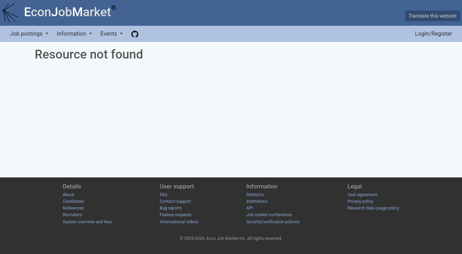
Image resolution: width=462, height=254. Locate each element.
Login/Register (433, 33)
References (73, 208)
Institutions (256, 201)
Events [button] (109, 33)
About (68, 194)
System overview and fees (87, 221)
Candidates (73, 201)
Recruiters (72, 214)
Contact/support (175, 201)
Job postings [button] (27, 33)
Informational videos (179, 221)
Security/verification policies (273, 221)
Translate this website (433, 16)
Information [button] (72, 33)
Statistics (255, 194)
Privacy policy (360, 201)
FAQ (163, 194)
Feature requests (175, 214)
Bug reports (170, 208)
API (249, 208)
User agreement (362, 194)
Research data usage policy (373, 208)
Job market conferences (269, 214)
